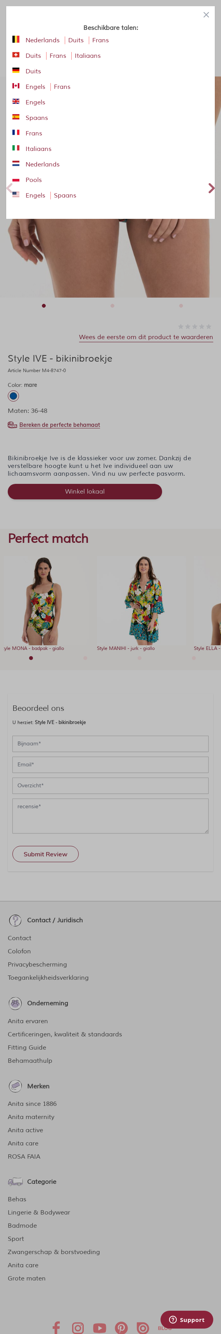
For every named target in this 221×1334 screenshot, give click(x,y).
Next (212, 187)
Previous (9, 187)
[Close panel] (206, 15)
